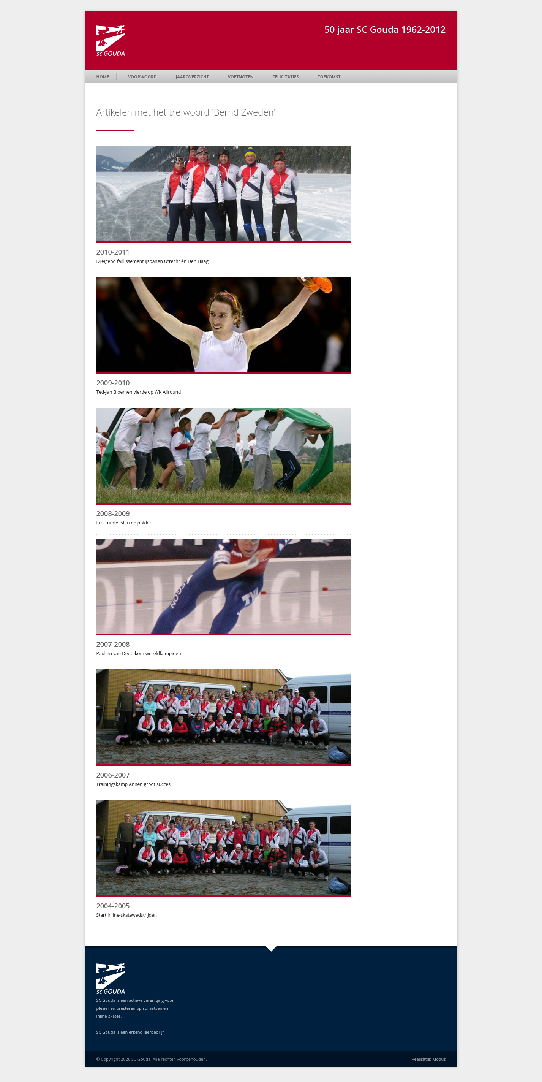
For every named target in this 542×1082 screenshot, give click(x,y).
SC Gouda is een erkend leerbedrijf (130, 1032)
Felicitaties (286, 76)
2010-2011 (113, 252)
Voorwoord (142, 76)
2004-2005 (113, 905)
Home (102, 76)
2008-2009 (113, 513)
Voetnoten (241, 76)
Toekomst (329, 76)
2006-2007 (113, 774)
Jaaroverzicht (192, 76)
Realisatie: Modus (429, 1059)
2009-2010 (113, 382)
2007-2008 (113, 644)
